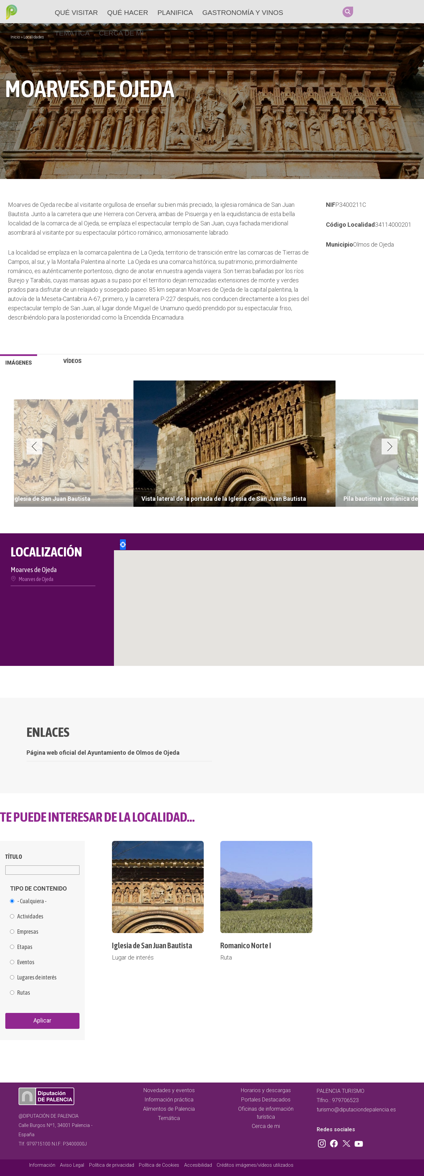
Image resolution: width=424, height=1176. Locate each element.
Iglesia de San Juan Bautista (152, 945)
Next (390, 446)
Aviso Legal (72, 1165)
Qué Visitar (76, 12)
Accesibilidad (198, 1165)
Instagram (368, 11)
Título (13, 856)
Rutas (23, 993)
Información (42, 1165)
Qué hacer (127, 12)
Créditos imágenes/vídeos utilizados (255, 1165)
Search (348, 12)
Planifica (175, 12)
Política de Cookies (159, 1165)
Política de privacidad (111, 1165)
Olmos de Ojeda (373, 244)
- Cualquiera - (32, 901)
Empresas (27, 932)
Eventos (25, 962)
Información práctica (168, 1099)
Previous (34, 446)
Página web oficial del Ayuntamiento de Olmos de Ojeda (103, 752)
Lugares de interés (37, 977)
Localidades (34, 37)
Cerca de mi (121, 33)
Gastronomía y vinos (242, 12)
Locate (123, 544)
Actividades (30, 916)
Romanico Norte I (245, 945)
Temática (72, 33)
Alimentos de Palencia (169, 1109)
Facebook (381, 11)
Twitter (394, 11)
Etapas (24, 947)
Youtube (406, 11)
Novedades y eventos (169, 1090)
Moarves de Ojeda (36, 579)
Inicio (15, 37)
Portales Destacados (266, 1099)
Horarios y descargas (266, 1090)
